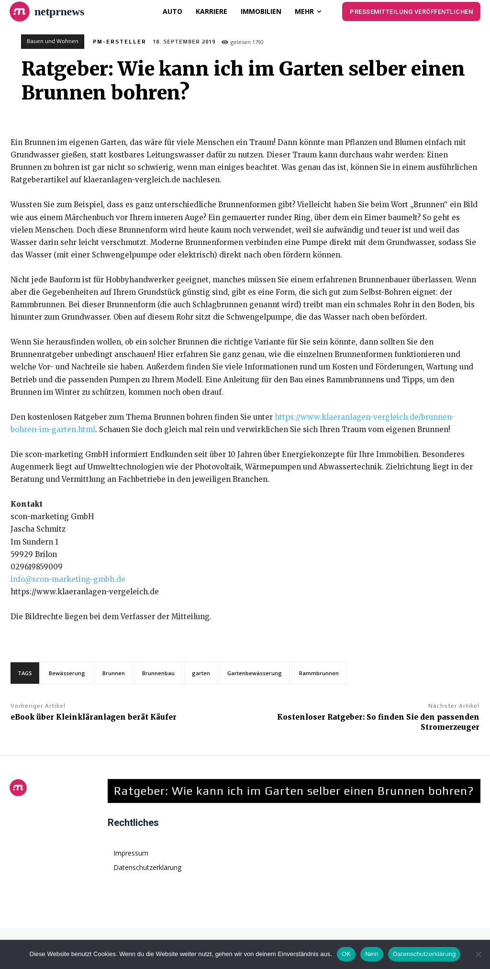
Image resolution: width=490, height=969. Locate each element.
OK (346, 954)
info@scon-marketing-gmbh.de (68, 579)
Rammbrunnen (319, 673)
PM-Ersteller (119, 42)
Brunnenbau (158, 673)
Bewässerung (67, 673)
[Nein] (478, 954)
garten (201, 673)
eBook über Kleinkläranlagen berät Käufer (94, 717)
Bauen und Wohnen (52, 41)
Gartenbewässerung (254, 673)
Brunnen (113, 673)
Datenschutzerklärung (424, 954)
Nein (372, 954)
